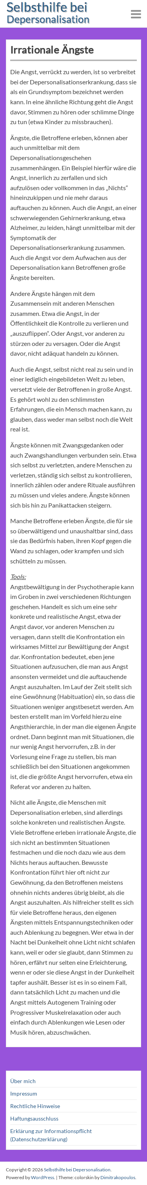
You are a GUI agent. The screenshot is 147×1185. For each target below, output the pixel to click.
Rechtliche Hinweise (35, 1106)
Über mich (23, 1081)
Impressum (23, 1093)
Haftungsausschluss (34, 1118)
